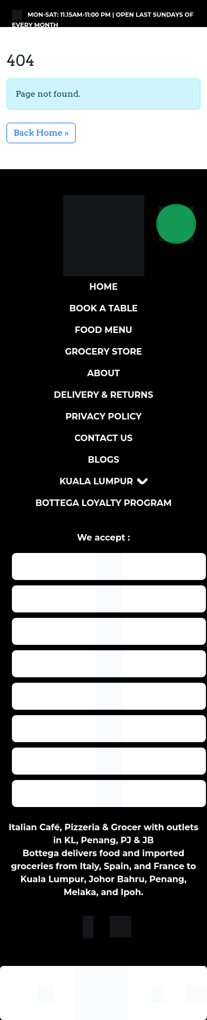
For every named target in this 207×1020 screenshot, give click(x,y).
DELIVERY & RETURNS (103, 395)
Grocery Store (103, 351)
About (103, 373)
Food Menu (103, 330)
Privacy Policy (103, 416)
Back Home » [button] (41, 133)
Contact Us (104, 438)
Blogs (103, 460)
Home (103, 287)
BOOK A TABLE (103, 308)
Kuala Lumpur (96, 481)
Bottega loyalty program (103, 503)
